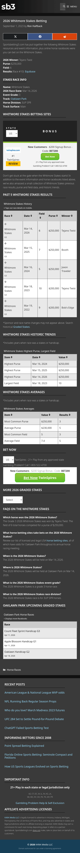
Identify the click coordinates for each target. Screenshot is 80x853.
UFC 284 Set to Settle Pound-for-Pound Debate (34, 719)
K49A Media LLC (12, 817)
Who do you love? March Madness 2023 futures (35, 710)
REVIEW (13, 163)
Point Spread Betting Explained (24, 746)
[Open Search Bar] (62, 6)
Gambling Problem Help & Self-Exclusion (40, 803)
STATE (11, 128)
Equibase (30, 71)
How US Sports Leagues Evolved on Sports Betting (36, 766)
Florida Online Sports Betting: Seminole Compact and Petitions (38, 756)
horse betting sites (57, 540)
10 (40, 288)
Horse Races (14, 669)
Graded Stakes (21, 326)
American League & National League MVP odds (35, 692)
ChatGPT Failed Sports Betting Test (27, 728)
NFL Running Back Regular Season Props (30, 701)
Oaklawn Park (19, 98)
